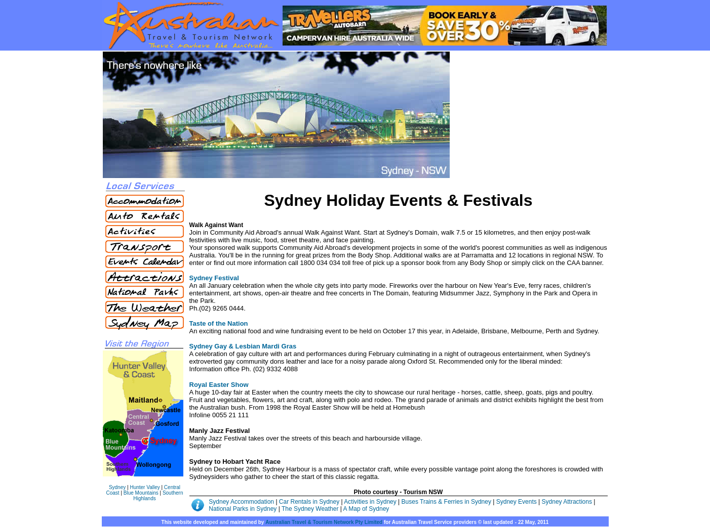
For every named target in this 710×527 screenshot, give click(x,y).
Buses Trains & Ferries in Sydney (447, 501)
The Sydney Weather (310, 508)
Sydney (117, 487)
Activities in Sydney (371, 501)
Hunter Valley (145, 487)
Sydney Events (516, 501)
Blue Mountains (141, 493)
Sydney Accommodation (242, 501)
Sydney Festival (214, 278)
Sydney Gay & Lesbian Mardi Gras (243, 346)
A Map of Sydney (366, 508)
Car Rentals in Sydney (310, 501)
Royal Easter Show (219, 384)
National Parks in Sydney (243, 508)
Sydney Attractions (567, 501)
